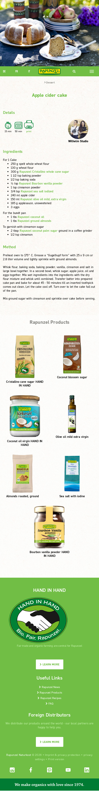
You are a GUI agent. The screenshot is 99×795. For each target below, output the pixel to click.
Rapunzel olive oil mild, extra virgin (43, 199)
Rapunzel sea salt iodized (37, 191)
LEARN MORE (49, 664)
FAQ (49, 703)
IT (29, 71)
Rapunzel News (49, 687)
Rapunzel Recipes (49, 698)
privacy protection (69, 754)
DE (4, 71)
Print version (56, 759)
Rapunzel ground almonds (34, 220)
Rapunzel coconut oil (31, 217)
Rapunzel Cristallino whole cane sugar (44, 171)
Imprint (49, 754)
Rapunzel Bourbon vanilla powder (41, 183)
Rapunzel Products (49, 692)
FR (16, 71)
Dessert (49, 82)
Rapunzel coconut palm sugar (39, 230)
